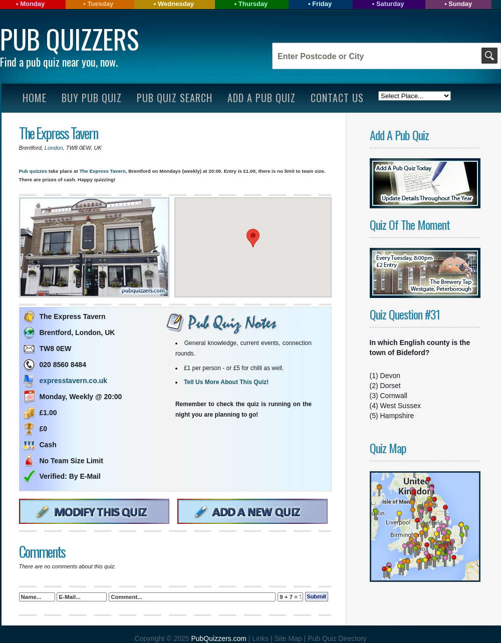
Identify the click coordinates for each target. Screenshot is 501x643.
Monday (32, 4)
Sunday (460, 4)
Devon (390, 376)
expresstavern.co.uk (73, 381)
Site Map (289, 638)
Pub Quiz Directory (337, 638)
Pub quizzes (33, 171)
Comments (42, 551)
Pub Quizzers (69, 39)
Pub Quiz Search (174, 97)
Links (260, 638)
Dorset (390, 386)
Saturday (390, 4)
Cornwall (393, 396)
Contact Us (337, 97)
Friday (322, 4)
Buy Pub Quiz (92, 97)
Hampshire (397, 416)
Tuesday (100, 4)
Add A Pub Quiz (261, 97)
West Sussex (400, 406)
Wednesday (176, 4)
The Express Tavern (58, 133)
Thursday (253, 4)
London (54, 148)
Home (35, 97)
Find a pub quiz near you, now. (59, 62)
